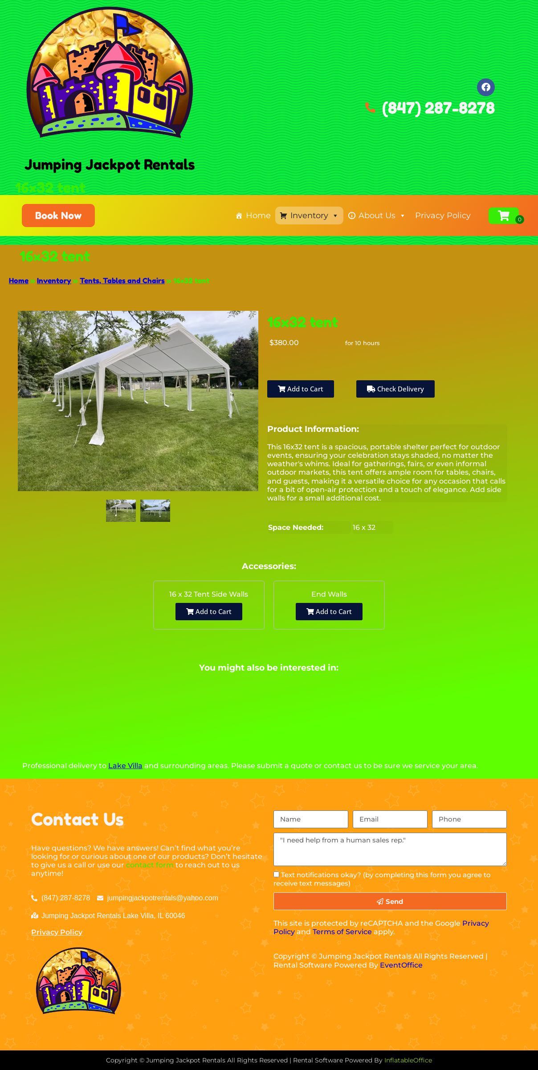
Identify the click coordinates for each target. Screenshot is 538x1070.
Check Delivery (395, 388)
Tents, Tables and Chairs (122, 280)
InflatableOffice (408, 1060)
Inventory (314, 215)
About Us (382, 215)
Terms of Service (342, 932)
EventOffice (401, 965)
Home (258, 215)
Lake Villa (125, 765)
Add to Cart (300, 388)
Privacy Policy (443, 215)
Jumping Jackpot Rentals (109, 164)
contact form (150, 865)
